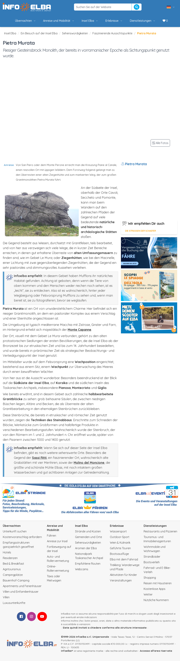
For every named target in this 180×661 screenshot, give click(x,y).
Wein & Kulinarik (120, 542)
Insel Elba (90, 20)
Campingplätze (13, 575)
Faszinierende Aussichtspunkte (112, 33)
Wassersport (118, 531)
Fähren (51, 535)
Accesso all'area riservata (156, 650)
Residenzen (10, 558)
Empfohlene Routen (87, 563)
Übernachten (25, 20)
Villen (6, 597)
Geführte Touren (120, 548)
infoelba (66, 650)
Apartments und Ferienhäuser (22, 586)
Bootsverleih (152, 562)
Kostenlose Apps (154, 589)
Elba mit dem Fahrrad (124, 559)
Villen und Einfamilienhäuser (20, 591)
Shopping (150, 577)
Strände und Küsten (88, 531)
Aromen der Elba (86, 548)
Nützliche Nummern (156, 600)
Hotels (7, 552)
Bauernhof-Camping (16, 580)
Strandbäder (152, 556)
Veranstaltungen (121, 580)
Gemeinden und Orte (88, 537)
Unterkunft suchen (15, 531)
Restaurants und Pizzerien (160, 531)
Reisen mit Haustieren (158, 583)
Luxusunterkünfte (14, 603)
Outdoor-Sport (119, 537)
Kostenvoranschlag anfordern (22, 537)
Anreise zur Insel (57, 541)
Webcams (81, 569)
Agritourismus (12, 569)
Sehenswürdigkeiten (75, 33)
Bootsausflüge (119, 554)
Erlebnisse (114, 20)
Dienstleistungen (143, 20)
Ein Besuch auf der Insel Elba (39, 33)
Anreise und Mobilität (59, 20)
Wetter (148, 594)
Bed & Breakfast (13, 563)
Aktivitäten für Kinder (123, 575)
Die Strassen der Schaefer (140, 231)
